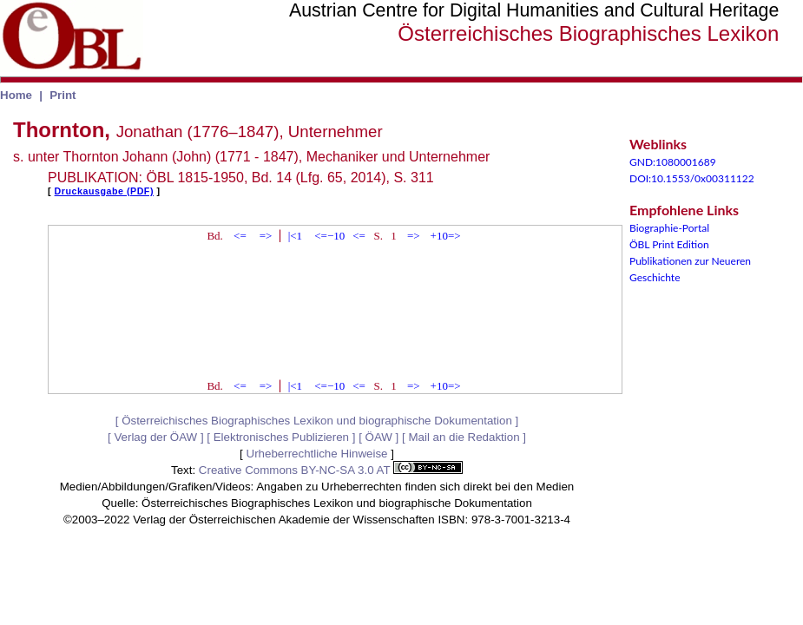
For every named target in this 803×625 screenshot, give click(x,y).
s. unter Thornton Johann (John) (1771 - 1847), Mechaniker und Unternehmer (251, 156)
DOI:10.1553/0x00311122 (691, 178)
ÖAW (378, 437)
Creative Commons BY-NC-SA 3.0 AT (331, 470)
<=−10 (329, 235)
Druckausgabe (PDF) (104, 191)
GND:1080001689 (672, 161)
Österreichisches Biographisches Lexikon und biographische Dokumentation (317, 420)
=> (266, 235)
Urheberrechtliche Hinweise (317, 453)
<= (240, 235)
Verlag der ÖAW (155, 437)
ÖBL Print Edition (669, 244)
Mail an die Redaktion (463, 437)
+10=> (446, 235)
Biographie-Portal (669, 227)
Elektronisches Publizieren (281, 437)
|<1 (295, 235)
